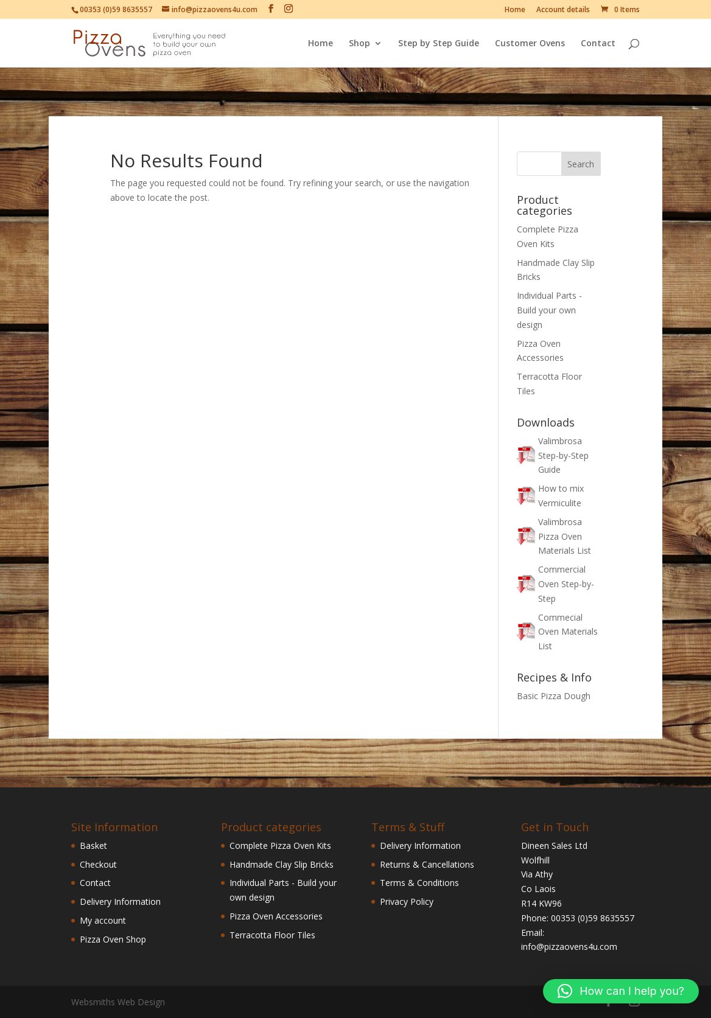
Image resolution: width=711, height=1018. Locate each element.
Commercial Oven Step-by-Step (566, 583)
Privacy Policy (406, 901)
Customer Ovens (530, 44)
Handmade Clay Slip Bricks (281, 864)
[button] (621, 991)
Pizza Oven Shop (113, 939)
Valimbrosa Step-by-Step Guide (563, 455)
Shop (359, 44)
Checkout (98, 864)
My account (103, 920)
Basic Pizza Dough (553, 696)
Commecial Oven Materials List (568, 632)
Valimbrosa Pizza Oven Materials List (564, 536)
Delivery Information (120, 901)
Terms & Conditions (419, 882)
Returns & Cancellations (427, 864)
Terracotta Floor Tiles (272, 935)
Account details (563, 10)
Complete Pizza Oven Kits (280, 845)
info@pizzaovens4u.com (569, 946)
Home (515, 10)
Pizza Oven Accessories (276, 916)
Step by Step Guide (438, 44)
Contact (598, 44)
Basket (93, 845)
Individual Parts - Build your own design (549, 310)
